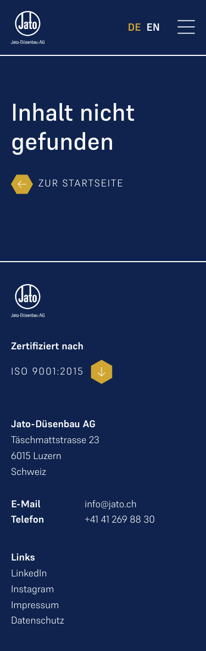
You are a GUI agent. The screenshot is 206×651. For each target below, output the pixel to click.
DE (134, 27)
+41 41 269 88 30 (120, 519)
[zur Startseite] (27, 27)
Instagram (32, 589)
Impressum (35, 605)
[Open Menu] (186, 28)
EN (153, 27)
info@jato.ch (111, 504)
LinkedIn (29, 573)
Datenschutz (37, 620)
